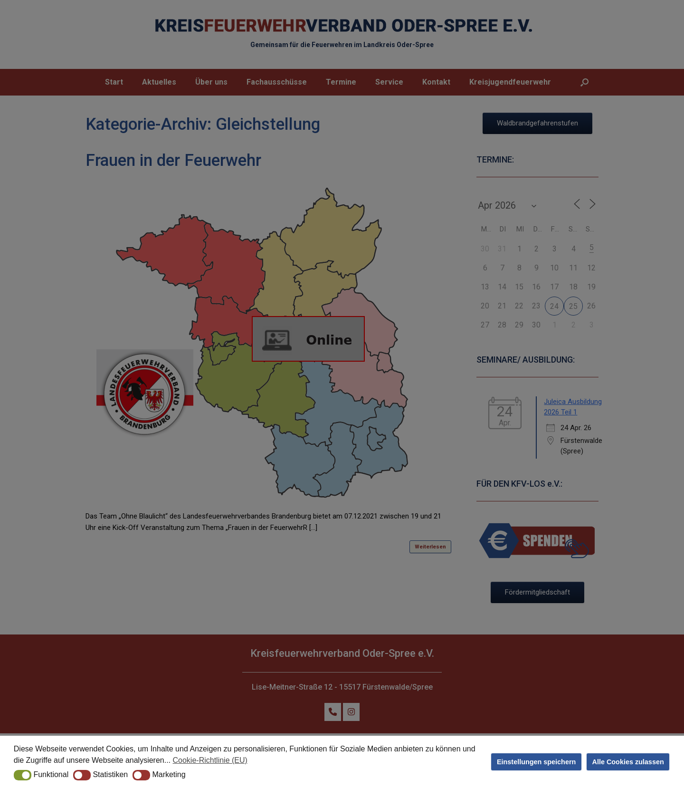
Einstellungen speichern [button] (536, 762)
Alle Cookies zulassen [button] (628, 762)
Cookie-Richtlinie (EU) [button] (210, 760)
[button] (22, 775)
